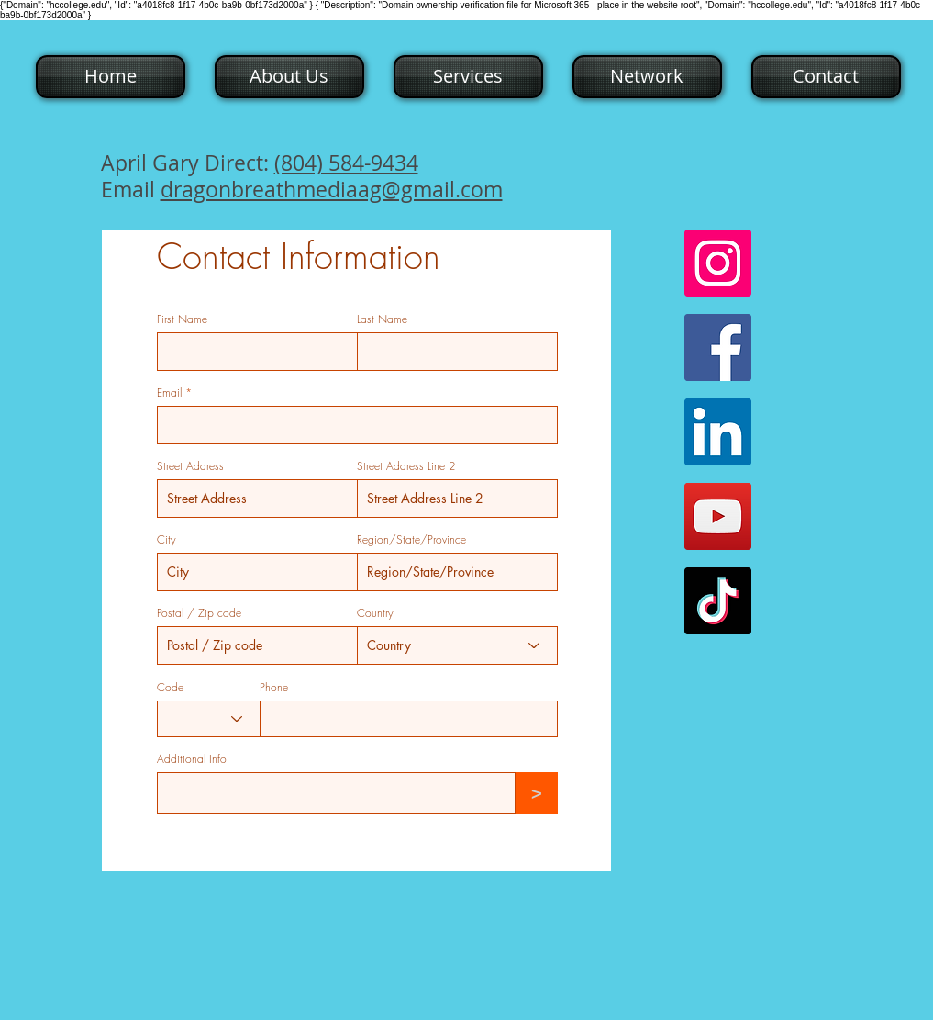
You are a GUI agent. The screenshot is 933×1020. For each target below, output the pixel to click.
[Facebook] (717, 347)
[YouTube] (717, 516)
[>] (537, 793)
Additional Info (192, 759)
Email (169, 392)
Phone (274, 687)
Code (170, 687)
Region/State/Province (411, 539)
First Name (182, 319)
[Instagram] (717, 263)
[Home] (110, 76)
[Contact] (826, 76)
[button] (288, 76)
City (166, 539)
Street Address (190, 466)
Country (375, 613)
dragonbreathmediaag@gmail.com (332, 189)
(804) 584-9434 (346, 163)
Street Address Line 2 (406, 466)
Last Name (382, 319)
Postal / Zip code (199, 613)
